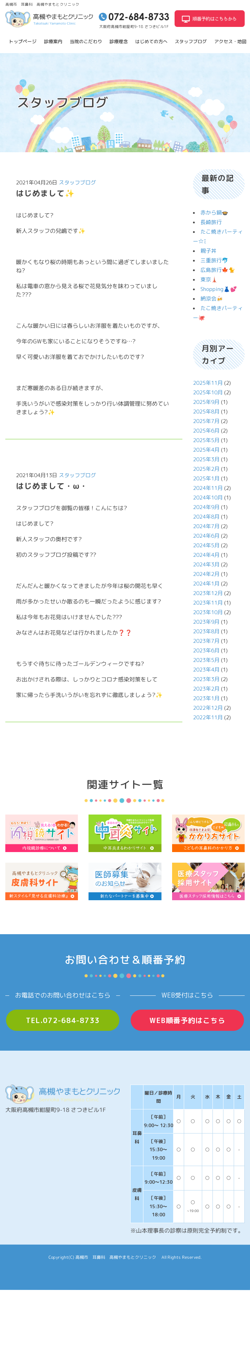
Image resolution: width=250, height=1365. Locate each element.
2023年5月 (206, 660)
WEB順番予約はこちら (187, 1020)
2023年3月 (206, 679)
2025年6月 (206, 430)
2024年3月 (206, 564)
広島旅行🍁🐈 (217, 270)
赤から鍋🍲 (214, 212)
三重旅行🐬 (214, 260)
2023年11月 (208, 602)
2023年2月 (206, 688)
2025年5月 (206, 440)
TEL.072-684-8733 (63, 1020)
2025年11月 (208, 383)
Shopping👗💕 (218, 289)
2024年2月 (206, 574)
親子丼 (208, 251)
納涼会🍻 (211, 298)
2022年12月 (208, 708)
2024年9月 (206, 507)
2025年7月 (206, 421)
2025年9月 (206, 402)
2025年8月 (206, 411)
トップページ (22, 41)
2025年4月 (206, 449)
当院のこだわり (86, 41)
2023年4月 (206, 669)
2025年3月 (206, 459)
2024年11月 (208, 488)
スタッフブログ (191, 41)
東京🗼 (209, 279)
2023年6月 (206, 650)
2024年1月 (206, 583)
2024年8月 (206, 516)
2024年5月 (206, 545)
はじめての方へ (151, 41)
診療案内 (53, 41)
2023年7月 (206, 641)
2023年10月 (208, 612)
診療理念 (118, 41)
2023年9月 (206, 622)
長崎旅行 (211, 222)
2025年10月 (208, 392)
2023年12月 (208, 593)
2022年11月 (208, 717)
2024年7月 (206, 526)
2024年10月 (208, 497)
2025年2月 (206, 469)
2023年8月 (206, 631)
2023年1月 (206, 698)
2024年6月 (206, 535)
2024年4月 (206, 555)
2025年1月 (206, 478)
